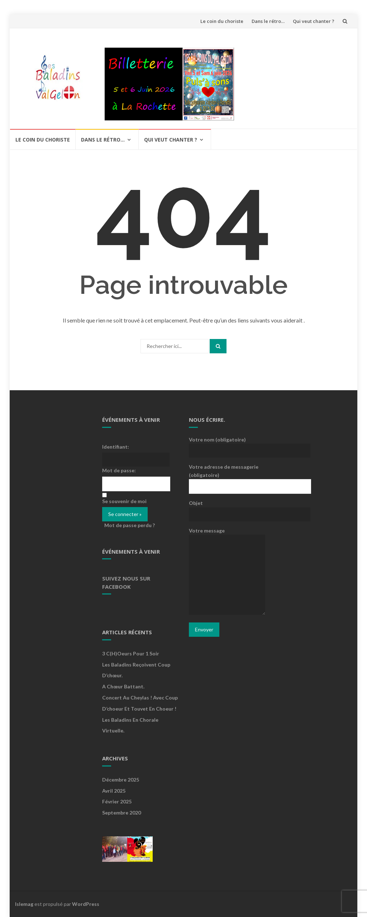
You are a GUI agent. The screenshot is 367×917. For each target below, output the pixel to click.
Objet (227, 508)
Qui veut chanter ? (313, 21)
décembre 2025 (120, 780)
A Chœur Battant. (123, 686)
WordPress (85, 904)
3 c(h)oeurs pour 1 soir (130, 653)
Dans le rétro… (268, 21)
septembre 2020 (121, 812)
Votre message (227, 571)
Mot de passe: (119, 470)
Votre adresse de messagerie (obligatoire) (227, 476)
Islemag (24, 904)
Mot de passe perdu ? (129, 525)
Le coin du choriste (221, 21)
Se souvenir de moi (124, 501)
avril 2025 (113, 791)
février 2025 (117, 801)
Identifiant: (115, 447)
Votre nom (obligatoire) (227, 444)
